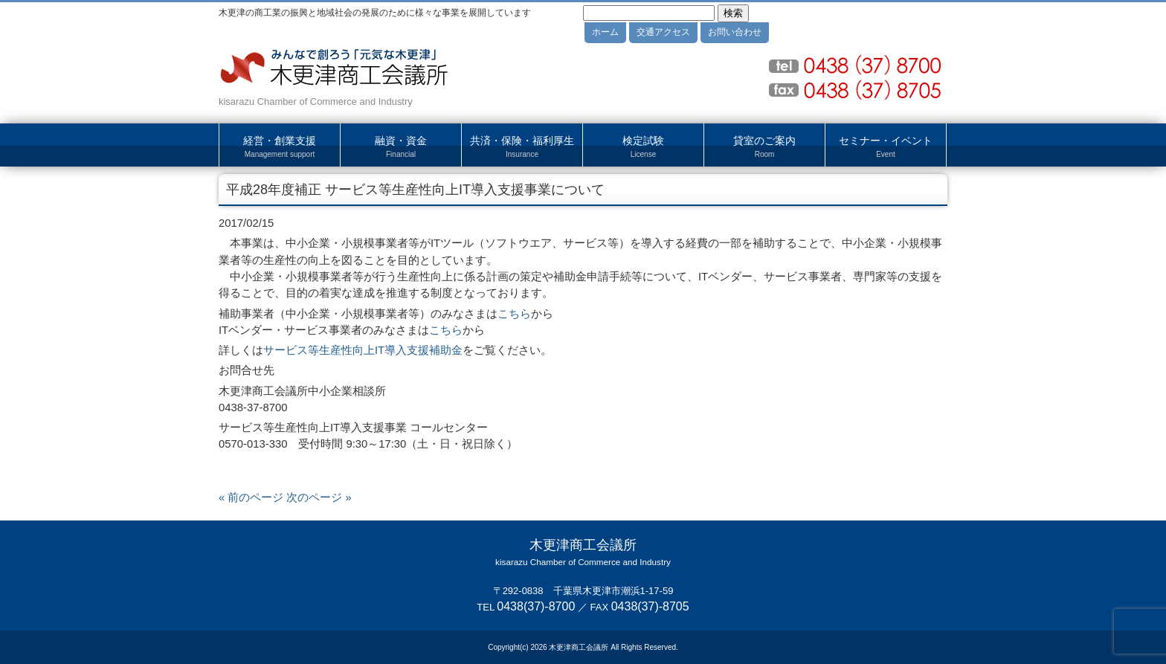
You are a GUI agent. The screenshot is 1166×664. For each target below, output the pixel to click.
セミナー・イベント (885, 147)
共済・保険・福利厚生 (522, 147)
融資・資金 (401, 147)
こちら (514, 314)
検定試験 (643, 147)
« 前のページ (251, 497)
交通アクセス (663, 32)
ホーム (605, 32)
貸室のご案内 (764, 147)
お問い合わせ (734, 32)
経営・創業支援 (279, 147)
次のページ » (318, 497)
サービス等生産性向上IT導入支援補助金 (363, 350)
